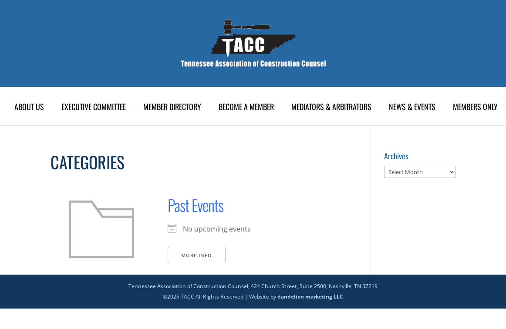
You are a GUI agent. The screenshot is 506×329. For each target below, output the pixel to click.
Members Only (475, 108)
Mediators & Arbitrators (331, 108)
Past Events (195, 204)
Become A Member (246, 108)
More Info (196, 255)
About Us (29, 108)
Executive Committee (93, 108)
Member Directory (172, 108)
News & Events (412, 108)
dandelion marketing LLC (310, 296)
